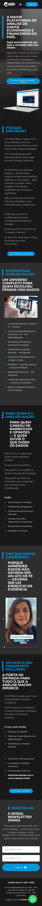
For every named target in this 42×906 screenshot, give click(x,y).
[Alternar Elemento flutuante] (33, 899)
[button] (20, 4)
